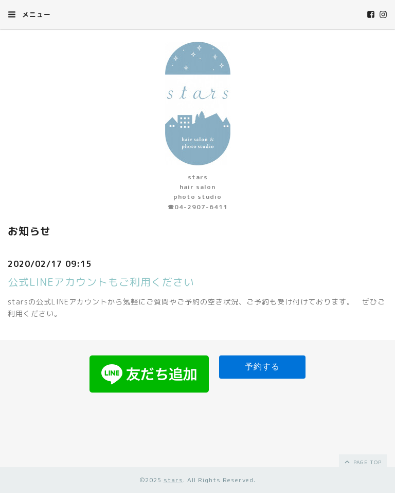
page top (362, 461)
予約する (262, 366)
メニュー (29, 14)
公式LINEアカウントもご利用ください (101, 282)
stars (173, 479)
